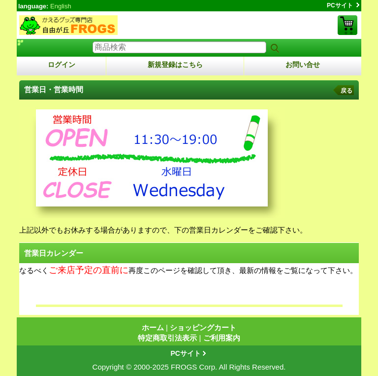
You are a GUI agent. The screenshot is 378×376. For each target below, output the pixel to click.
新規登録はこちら (175, 64)
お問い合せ (302, 64)
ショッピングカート (347, 25)
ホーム (153, 327)
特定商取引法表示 (167, 338)
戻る (346, 90)
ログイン (61, 64)
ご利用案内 (221, 338)
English (60, 6)
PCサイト (340, 5)
